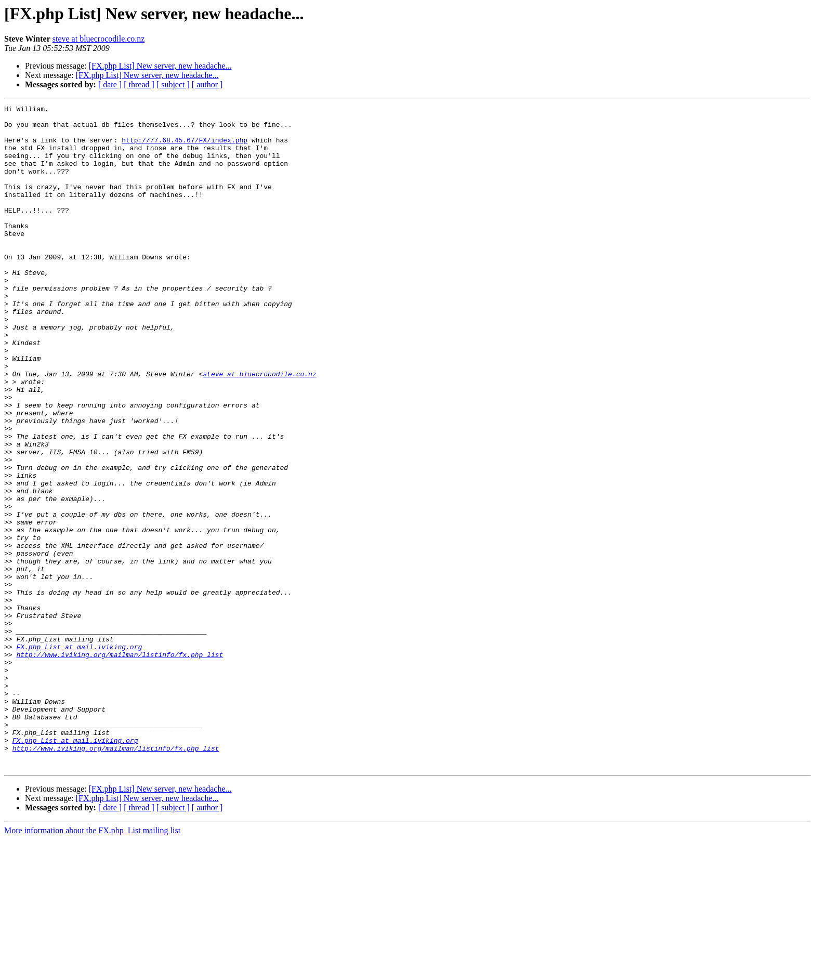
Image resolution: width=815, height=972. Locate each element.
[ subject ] (173, 84)
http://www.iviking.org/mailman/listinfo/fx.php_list (119, 765)
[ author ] (207, 84)
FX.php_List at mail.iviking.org (79, 755)
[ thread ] (139, 84)
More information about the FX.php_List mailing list (92, 962)
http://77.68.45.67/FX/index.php (184, 147)
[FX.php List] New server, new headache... (160, 65)
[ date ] (110, 84)
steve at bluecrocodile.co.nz (98, 38)
